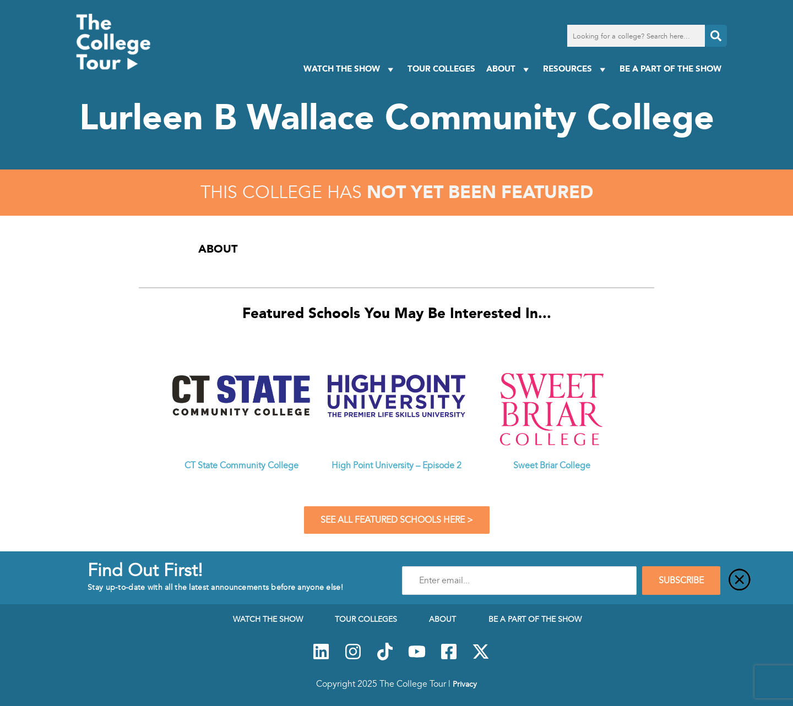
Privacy (465, 684)
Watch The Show (350, 69)
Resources (576, 69)
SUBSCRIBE (681, 580)
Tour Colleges (441, 68)
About (509, 69)
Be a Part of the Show (670, 68)
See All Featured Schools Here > (397, 520)
